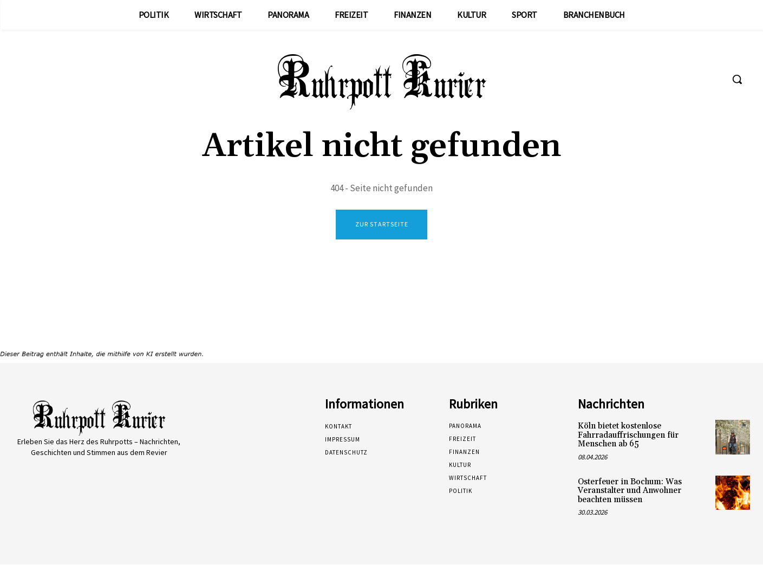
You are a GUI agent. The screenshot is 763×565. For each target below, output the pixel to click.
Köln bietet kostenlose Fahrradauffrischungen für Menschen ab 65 (628, 435)
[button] (737, 79)
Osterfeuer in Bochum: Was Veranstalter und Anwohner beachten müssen (630, 491)
